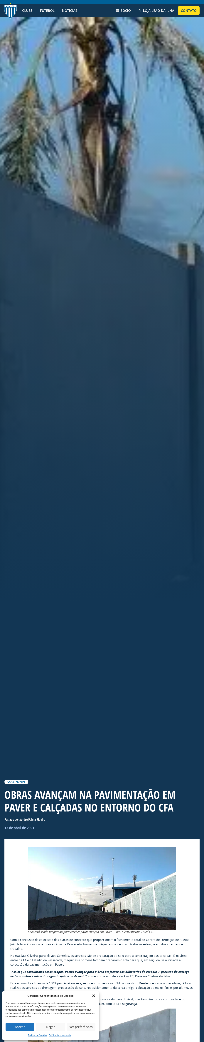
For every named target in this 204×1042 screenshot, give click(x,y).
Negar (50, 1027)
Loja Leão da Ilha (156, 10)
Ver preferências (81, 1027)
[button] (93, 996)
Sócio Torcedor (16, 782)
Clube (27, 10)
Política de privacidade (60, 1035)
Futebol (47, 10)
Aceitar (20, 1027)
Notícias (69, 10)
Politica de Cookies (37, 1035)
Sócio (123, 10)
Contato (189, 10)
